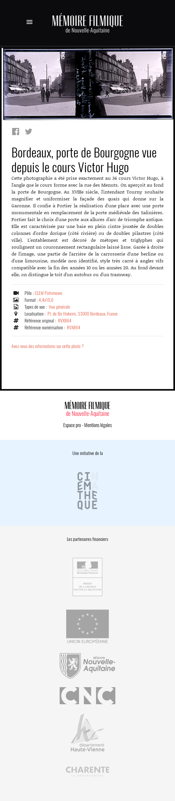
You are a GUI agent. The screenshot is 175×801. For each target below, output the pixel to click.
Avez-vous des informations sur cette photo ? (47, 346)
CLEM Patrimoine (48, 293)
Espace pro (72, 425)
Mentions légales (98, 425)
